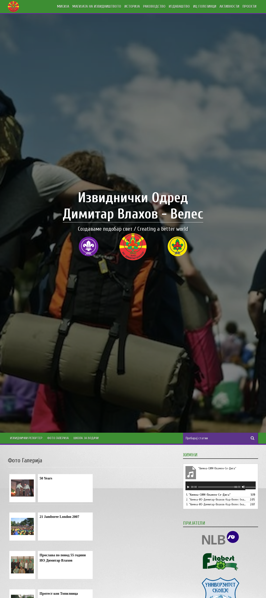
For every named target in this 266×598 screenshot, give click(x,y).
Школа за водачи (86, 438)
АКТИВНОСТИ (229, 6)
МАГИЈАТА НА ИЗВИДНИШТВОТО (96, 6)
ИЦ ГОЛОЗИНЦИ (204, 6)
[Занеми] (243, 487)
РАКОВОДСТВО (154, 6)
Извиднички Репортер (26, 438)
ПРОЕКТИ (249, 6)
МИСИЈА (63, 6)
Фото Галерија (58, 438)
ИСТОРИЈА (132, 6)
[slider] (217, 486)
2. (216, 499)
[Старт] (188, 487)
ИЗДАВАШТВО (179, 6)
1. (208, 495)
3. (216, 504)
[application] (220, 485)
